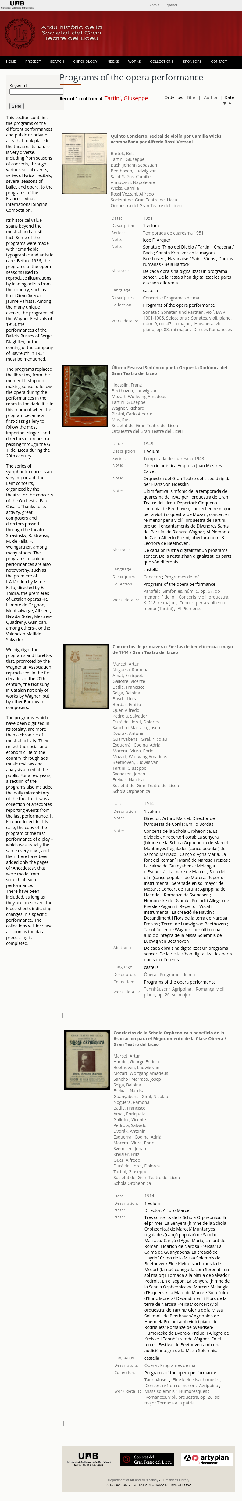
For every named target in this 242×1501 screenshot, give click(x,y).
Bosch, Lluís (124, 698)
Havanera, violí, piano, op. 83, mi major (184, 326)
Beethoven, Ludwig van (134, 171)
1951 (148, 218)
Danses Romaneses (212, 329)
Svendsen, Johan (128, 774)
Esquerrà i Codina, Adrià (136, 745)
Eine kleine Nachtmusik (196, 1380)
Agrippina (181, 989)
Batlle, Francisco (128, 687)
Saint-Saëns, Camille (131, 176)
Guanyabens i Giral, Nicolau (139, 739)
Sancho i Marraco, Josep (136, 727)
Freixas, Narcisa (128, 779)
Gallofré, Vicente (128, 681)
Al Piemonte (190, 608)
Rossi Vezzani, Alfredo (132, 194)
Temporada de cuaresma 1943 (174, 458)
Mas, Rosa (122, 419)
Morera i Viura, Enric (132, 751)
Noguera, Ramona (130, 670)
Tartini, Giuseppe (127, 159)
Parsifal (151, 591)
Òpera (150, 974)
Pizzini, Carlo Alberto (132, 414)
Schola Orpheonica (131, 791)
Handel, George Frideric (136, 1062)
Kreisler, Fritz (126, 1154)
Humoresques (193, 1391)
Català (154, 4)
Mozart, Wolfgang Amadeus (139, 396)
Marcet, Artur (125, 664)
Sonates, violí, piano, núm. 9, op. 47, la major (187, 321)
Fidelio (167, 597)
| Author (208, 97)
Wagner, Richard (128, 408)
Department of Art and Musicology (133, 1480)
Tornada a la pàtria (176, 1403)
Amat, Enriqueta (128, 675)
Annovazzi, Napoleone (133, 182)
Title (191, 97)
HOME (11, 61)
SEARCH (57, 61)
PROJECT (33, 61)
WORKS (134, 61)
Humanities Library (175, 1480)
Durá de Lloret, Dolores (135, 722)
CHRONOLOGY (85, 61)
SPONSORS (192, 61)
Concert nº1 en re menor (170, 1385)
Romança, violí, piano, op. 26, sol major (185, 992)
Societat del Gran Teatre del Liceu (144, 200)
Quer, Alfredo (125, 710)
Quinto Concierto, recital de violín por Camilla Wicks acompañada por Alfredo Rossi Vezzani (166, 139)
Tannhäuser (156, 989)
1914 (149, 804)
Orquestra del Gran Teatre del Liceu (146, 205)
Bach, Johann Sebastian (134, 165)
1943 (148, 444)
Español (171, 4)
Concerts (152, 298)
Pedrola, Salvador (129, 716)
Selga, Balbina (126, 693)
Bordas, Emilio (126, 704)
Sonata (150, 312)
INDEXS (113, 61)
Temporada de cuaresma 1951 (173, 233)
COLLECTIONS (162, 61)
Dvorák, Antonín (128, 733)
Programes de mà (181, 298)
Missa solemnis (159, 1391)
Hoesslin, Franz (127, 385)
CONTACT (219, 61)
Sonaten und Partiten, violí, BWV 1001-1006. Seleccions (184, 315)
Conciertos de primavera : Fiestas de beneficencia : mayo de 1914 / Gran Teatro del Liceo (172, 649)
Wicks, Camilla (125, 188)
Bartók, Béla (123, 153)
